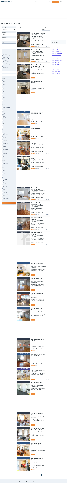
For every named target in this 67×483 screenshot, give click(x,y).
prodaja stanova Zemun (56, 71)
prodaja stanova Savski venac (57, 60)
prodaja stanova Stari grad (56, 64)
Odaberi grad (4, 27)
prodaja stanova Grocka (56, 49)
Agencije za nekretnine (36, 481)
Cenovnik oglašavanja (16, 481)
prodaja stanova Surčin (55, 66)
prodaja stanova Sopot (55, 62)
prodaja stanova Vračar (55, 69)
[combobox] (9, 29)
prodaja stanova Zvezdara (56, 73)
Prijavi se (62, 1)
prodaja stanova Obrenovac (56, 55)
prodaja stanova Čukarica (56, 47)
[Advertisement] (33, 11)
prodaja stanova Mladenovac (56, 51)
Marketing (10, 481)
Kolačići (30, 481)
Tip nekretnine (4, 37)
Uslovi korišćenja (24, 481)
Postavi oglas (55, 1)
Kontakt (5, 481)
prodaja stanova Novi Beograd (57, 53)
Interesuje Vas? (4, 32)
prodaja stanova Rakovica (56, 58)
